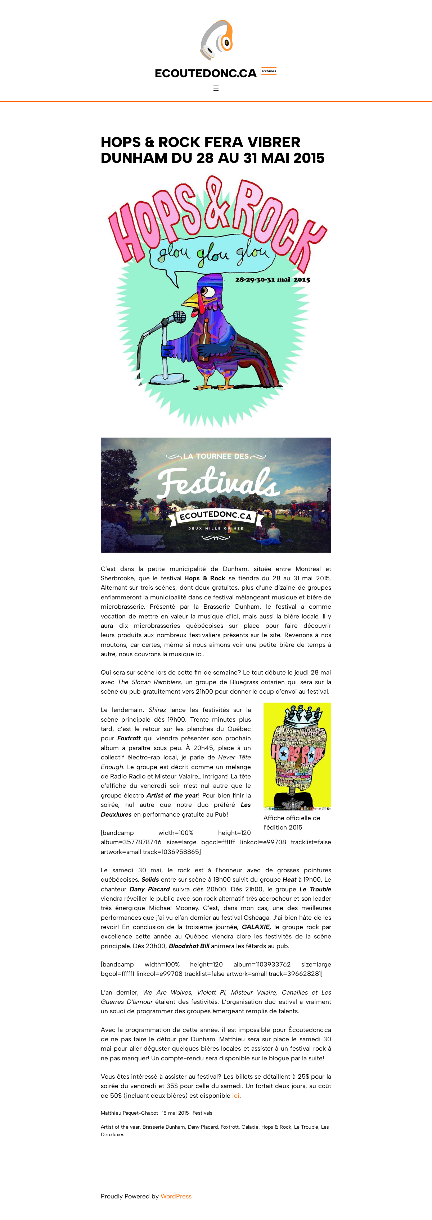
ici (235, 1095)
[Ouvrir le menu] (216, 88)
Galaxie (250, 1127)
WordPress (176, 1196)
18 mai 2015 (175, 1113)
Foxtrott (230, 1127)
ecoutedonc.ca (206, 73)
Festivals (202, 1113)
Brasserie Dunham (164, 1127)
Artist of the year (120, 1127)
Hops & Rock (276, 1127)
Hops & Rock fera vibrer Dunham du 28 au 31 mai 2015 (213, 150)
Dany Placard (203, 1127)
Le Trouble (306, 1127)
